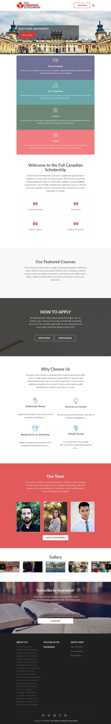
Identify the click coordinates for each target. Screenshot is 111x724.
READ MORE (27, 35)
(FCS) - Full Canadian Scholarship (57, 721)
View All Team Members (55, 538)
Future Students (77, 647)
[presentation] (5, 33)
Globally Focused (76, 433)
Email (55, 609)
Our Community (77, 651)
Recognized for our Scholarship (35, 434)
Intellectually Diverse (35, 406)
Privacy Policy (76, 655)
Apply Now (82, 5)
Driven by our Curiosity (76, 406)
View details (65, 338)
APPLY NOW (44, 338)
